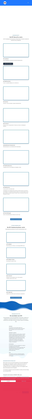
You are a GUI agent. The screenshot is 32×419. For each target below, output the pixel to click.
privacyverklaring (12, 379)
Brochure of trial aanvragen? (16, 219)
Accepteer (8, 381)
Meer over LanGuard (8, 63)
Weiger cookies (23, 381)
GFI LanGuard (5, 58)
